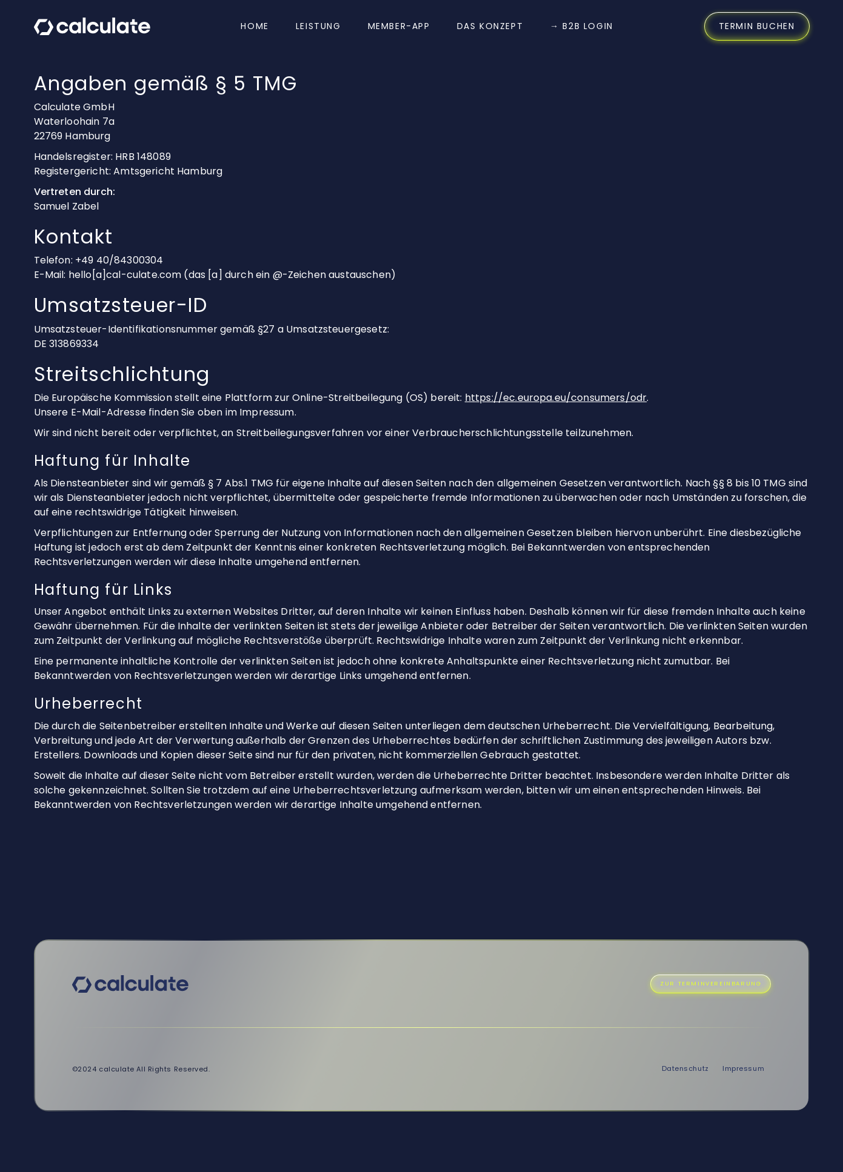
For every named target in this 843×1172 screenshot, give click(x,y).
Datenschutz (685, 1068)
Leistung (318, 26)
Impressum (743, 1068)
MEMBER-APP (399, 26)
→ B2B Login (581, 26)
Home (254, 26)
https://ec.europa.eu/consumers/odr (556, 398)
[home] (92, 26)
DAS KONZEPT (490, 26)
